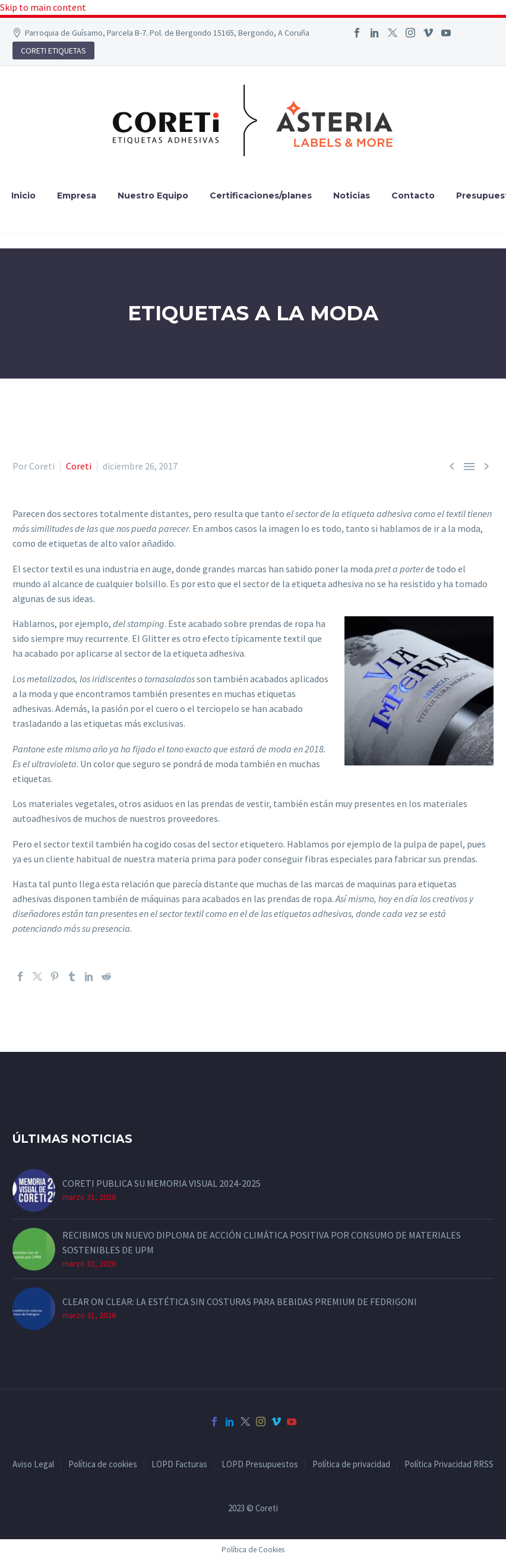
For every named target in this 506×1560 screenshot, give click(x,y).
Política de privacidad (351, 1464)
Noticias (351, 195)
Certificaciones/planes (261, 195)
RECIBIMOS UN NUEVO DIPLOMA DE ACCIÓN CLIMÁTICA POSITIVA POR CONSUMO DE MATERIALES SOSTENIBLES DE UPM (261, 1242)
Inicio (23, 195)
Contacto (413, 195)
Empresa (76, 195)
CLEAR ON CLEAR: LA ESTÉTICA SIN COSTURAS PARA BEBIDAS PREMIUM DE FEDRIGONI (239, 1301)
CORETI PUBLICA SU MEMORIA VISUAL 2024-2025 (161, 1183)
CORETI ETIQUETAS (53, 50)
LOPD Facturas (179, 1464)
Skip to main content (43, 7)
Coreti (78, 466)
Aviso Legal (33, 1464)
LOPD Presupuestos (260, 1464)
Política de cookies (102, 1464)
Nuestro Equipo (153, 195)
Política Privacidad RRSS (449, 1464)
